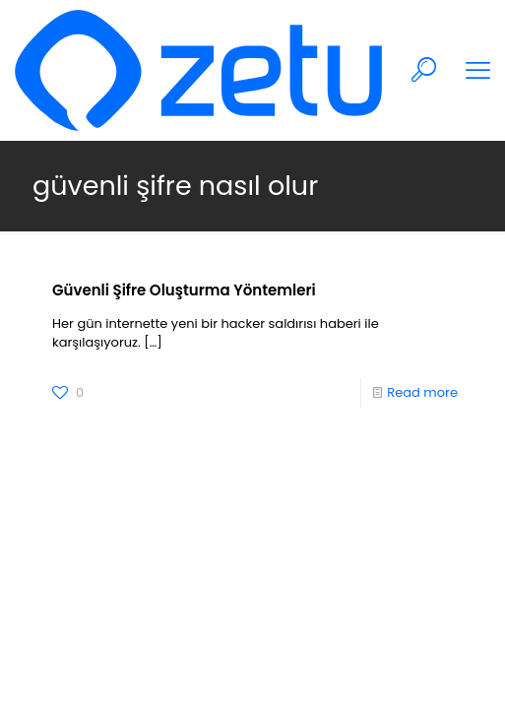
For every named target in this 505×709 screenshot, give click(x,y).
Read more (422, 392)
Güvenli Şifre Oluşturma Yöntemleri (184, 290)
